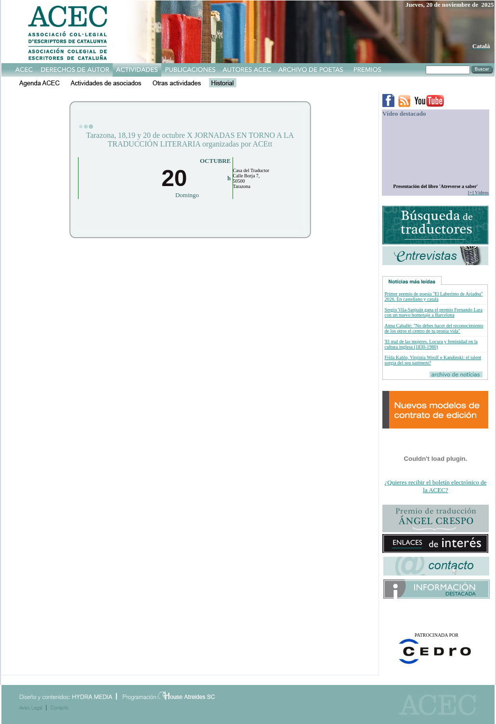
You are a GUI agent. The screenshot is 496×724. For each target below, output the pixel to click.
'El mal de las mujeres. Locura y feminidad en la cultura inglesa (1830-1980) (430, 344)
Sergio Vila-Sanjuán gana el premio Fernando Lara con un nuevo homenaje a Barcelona (433, 312)
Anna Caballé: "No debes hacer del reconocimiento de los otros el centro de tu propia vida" (433, 328)
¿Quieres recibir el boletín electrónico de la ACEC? (436, 486)
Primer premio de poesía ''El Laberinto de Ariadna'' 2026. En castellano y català (433, 296)
